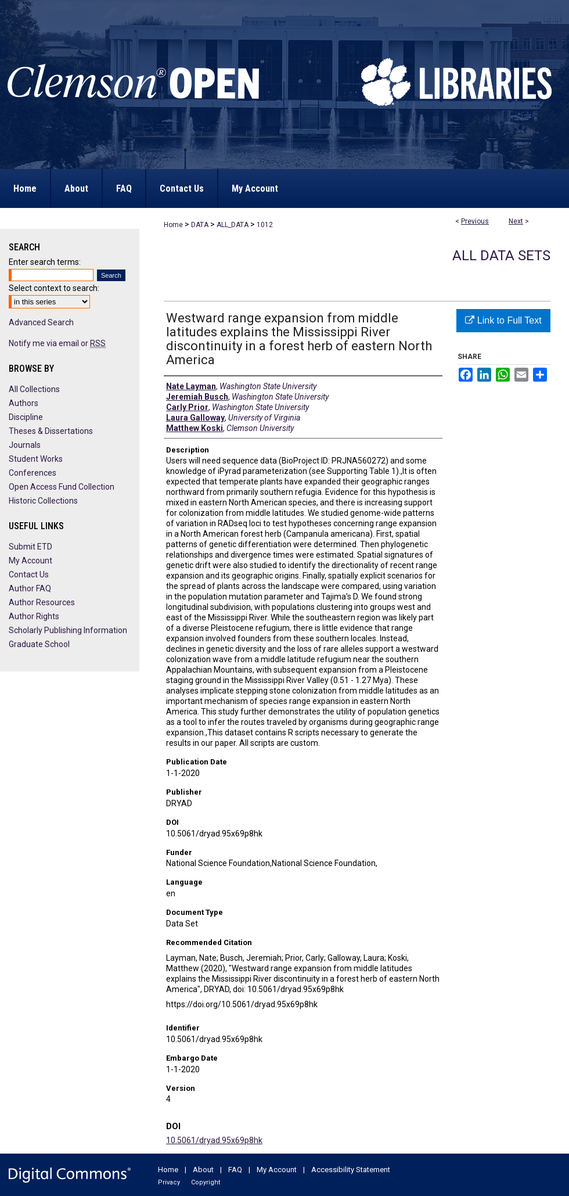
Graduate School (39, 644)
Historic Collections (43, 500)
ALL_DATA (233, 225)
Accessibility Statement (350, 1169)
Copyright (205, 1182)
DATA (199, 225)
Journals (25, 445)
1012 (265, 225)
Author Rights (34, 616)
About (203, 1169)
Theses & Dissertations (51, 431)
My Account (30, 560)
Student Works (36, 459)
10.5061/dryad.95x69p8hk (214, 1140)
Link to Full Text (503, 320)
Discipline (26, 417)
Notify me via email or (57, 343)
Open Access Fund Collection (61, 486)
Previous (475, 221)
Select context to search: (54, 288)
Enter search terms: (45, 262)
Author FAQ (30, 588)
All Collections (34, 389)
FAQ (235, 1169)
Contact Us (29, 574)
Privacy (169, 1182)
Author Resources (42, 602)
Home (173, 225)
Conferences (32, 472)
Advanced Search (41, 322)
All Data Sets (501, 255)
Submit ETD (30, 546)
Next (516, 221)
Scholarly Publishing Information (68, 630)
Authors (23, 403)
